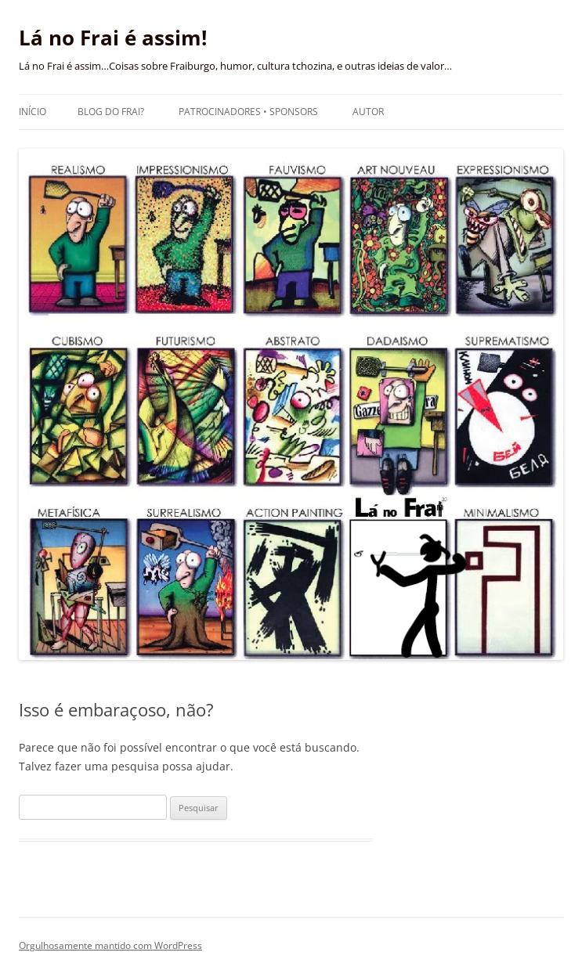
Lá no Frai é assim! (113, 37)
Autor (368, 111)
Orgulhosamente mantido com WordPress (110, 945)
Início (32, 111)
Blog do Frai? (111, 111)
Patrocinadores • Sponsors (248, 111)
